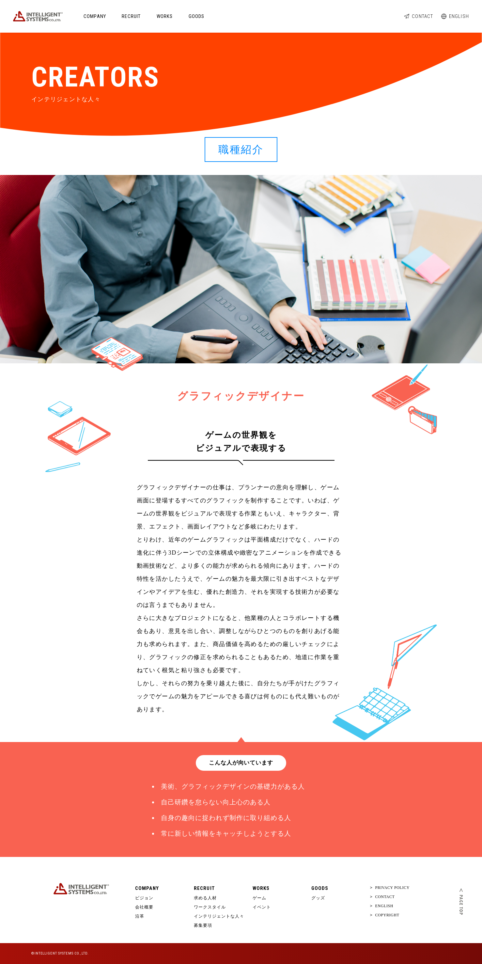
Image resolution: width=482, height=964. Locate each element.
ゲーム (259, 897)
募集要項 (203, 925)
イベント (262, 907)
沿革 (139, 916)
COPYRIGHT (384, 915)
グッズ (318, 897)
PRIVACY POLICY (390, 887)
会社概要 (144, 907)
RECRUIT (131, 16)
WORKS (165, 16)
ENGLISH (455, 16)
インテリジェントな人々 (219, 916)
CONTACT (418, 16)
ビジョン (144, 897)
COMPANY (95, 16)
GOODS (197, 16)
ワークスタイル (210, 907)
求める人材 (205, 897)
